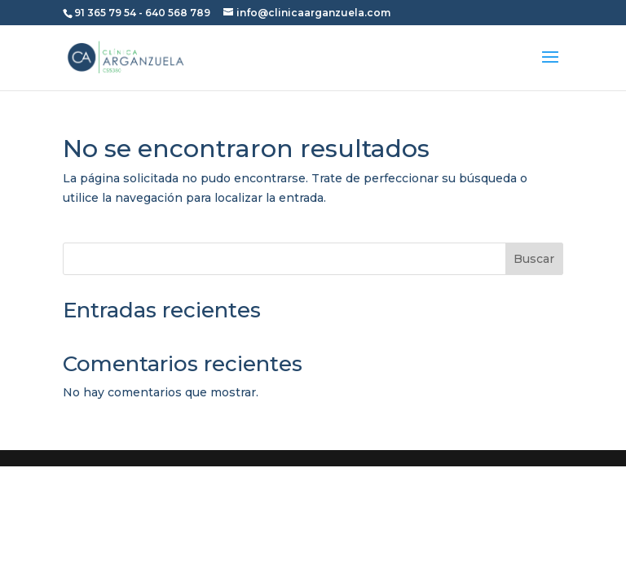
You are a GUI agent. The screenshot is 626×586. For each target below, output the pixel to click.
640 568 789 (177, 13)
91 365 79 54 (105, 13)
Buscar (534, 258)
